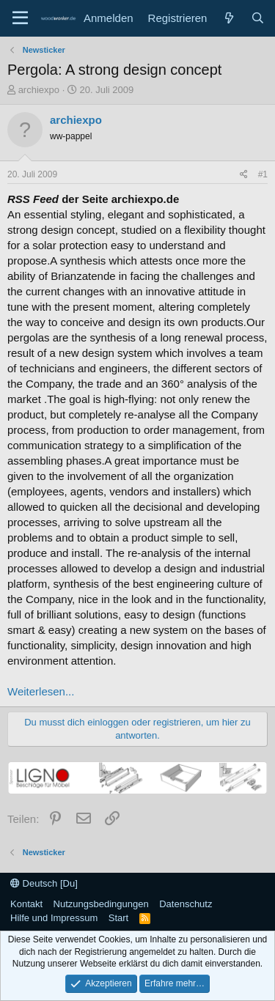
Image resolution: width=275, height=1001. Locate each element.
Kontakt (26, 903)
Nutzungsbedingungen (101, 903)
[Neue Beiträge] (228, 18)
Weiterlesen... (40, 691)
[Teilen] (244, 174)
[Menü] (20, 18)
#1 (263, 174)
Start (118, 917)
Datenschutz (185, 903)
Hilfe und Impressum (54, 917)
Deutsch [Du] (44, 883)
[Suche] (257, 18)
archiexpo (38, 89)
